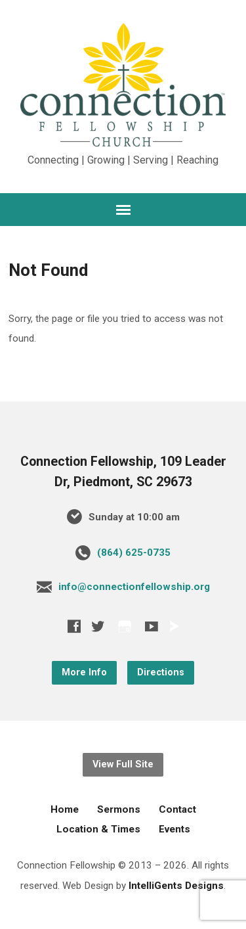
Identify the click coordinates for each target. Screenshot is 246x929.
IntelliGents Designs (176, 886)
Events (174, 829)
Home (65, 809)
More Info (84, 672)
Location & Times (98, 829)
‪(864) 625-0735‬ (134, 552)
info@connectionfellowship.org (134, 587)
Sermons (118, 809)
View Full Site (123, 764)
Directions (160, 672)
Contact (177, 809)
